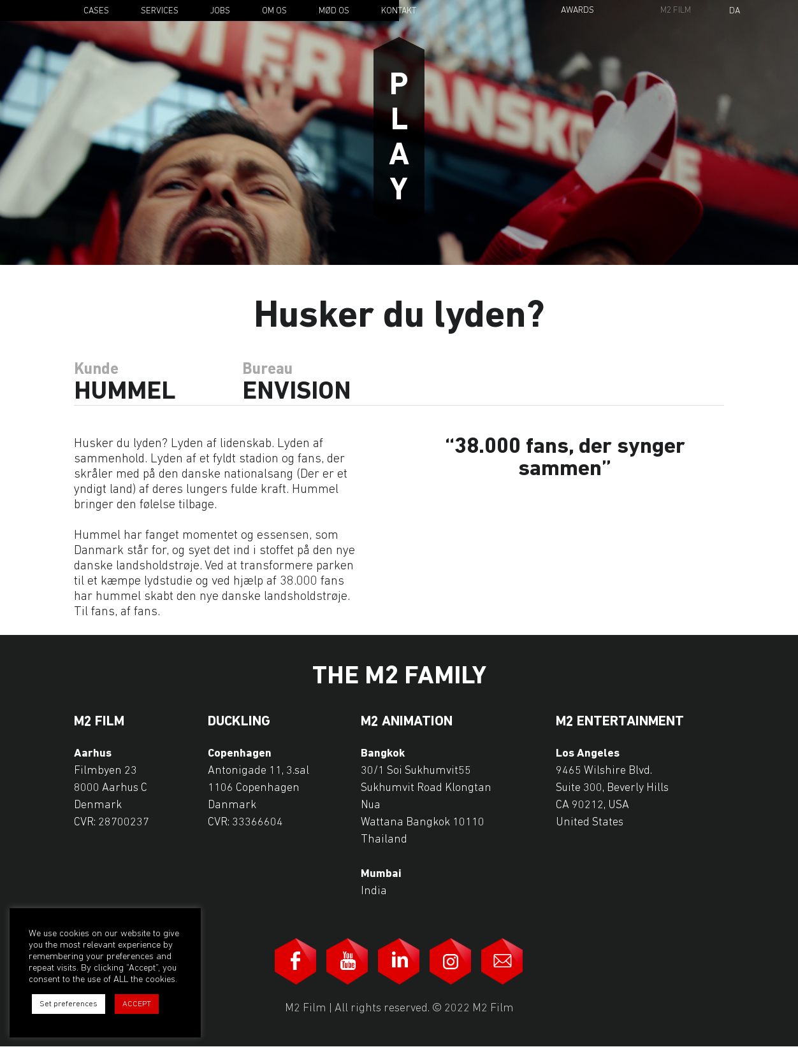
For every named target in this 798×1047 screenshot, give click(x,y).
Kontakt (398, 11)
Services (159, 11)
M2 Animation (407, 722)
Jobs (220, 11)
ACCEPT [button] (136, 1004)
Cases (96, 11)
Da (734, 11)
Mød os (334, 11)
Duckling (239, 722)
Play (399, 132)
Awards (577, 10)
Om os (274, 11)
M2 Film (675, 10)
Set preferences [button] (69, 1004)
